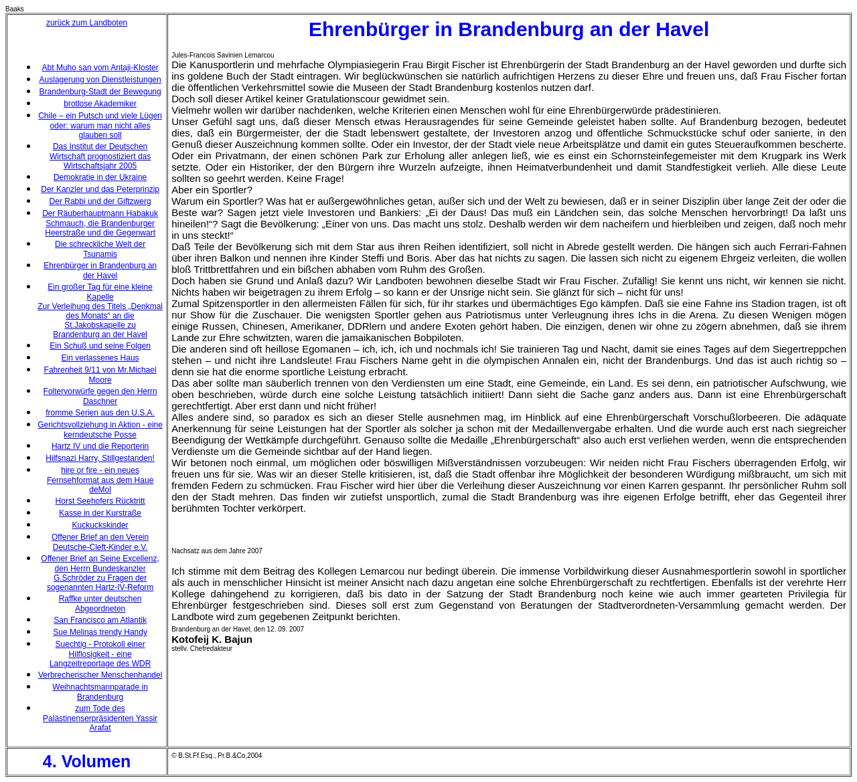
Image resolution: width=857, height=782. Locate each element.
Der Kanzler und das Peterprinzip (100, 189)
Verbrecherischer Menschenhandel (100, 675)
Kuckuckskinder (100, 525)
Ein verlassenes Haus (100, 358)
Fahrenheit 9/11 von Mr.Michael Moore (100, 375)
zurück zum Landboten (86, 22)
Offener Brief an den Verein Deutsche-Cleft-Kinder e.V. (100, 542)
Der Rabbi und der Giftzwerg (100, 201)
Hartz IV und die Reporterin (100, 446)
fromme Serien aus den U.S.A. (100, 412)
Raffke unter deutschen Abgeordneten (100, 603)
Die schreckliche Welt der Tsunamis (100, 249)
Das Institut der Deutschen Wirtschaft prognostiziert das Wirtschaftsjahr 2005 (100, 156)
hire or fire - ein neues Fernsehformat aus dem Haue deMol (100, 480)
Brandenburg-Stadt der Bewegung (100, 91)
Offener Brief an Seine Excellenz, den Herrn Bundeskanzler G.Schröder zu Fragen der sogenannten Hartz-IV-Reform (100, 573)
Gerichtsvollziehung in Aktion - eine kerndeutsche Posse (100, 429)
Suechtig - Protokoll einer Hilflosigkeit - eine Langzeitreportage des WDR (100, 654)
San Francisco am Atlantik (100, 620)
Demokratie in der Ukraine (100, 177)
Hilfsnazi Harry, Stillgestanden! (100, 458)
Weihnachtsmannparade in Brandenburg (100, 692)
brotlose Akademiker (100, 103)
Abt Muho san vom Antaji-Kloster (100, 67)
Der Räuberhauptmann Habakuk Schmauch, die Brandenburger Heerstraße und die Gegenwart (100, 223)
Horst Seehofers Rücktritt (100, 501)
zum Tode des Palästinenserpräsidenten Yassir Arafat (100, 718)
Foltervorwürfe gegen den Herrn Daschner (100, 396)
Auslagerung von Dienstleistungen (100, 79)
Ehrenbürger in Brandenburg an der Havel (100, 270)
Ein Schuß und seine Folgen (100, 346)
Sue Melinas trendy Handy (100, 632)
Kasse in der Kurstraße (100, 513)
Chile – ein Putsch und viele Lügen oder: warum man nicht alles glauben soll (100, 125)
